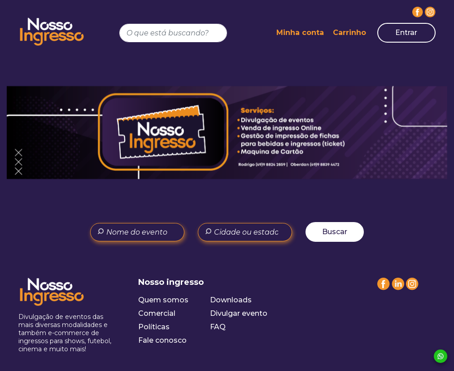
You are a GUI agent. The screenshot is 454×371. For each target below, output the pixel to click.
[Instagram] (430, 12)
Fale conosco (162, 340)
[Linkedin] (398, 288)
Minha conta (300, 32)
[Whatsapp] (440, 356)
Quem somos (163, 300)
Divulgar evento (238, 313)
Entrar (406, 32)
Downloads (231, 300)
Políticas (154, 327)
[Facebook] (417, 12)
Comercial (156, 313)
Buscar (334, 231)
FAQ (218, 327)
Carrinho (349, 32)
